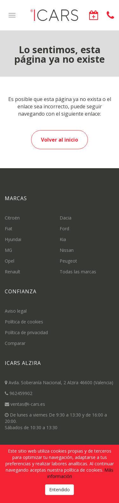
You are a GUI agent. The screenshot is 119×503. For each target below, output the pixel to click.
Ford (64, 229)
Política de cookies (24, 322)
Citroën (12, 218)
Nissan (67, 250)
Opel (9, 261)
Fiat (8, 229)
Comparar (15, 343)
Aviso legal (16, 311)
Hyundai (13, 239)
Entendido (59, 490)
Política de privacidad (26, 332)
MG (8, 250)
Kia (63, 239)
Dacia (65, 218)
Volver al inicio (59, 139)
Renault (12, 272)
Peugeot (68, 261)
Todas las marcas (78, 272)
